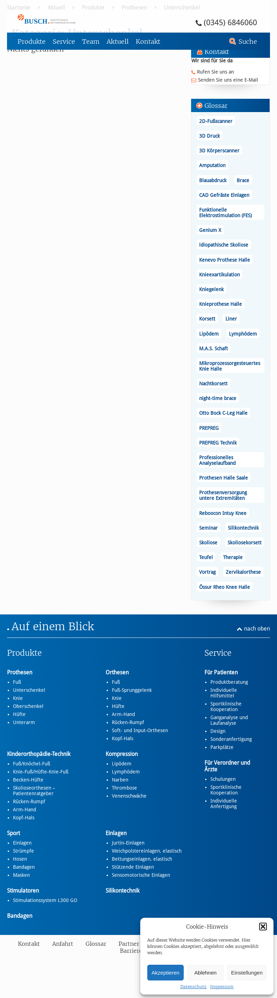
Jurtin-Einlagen (128, 843)
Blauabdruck (213, 180)
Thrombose (124, 788)
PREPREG (209, 428)
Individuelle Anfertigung (223, 803)
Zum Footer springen (26, 2)
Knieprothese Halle (220, 304)
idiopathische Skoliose (223, 245)
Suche (247, 41)
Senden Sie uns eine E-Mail (228, 80)
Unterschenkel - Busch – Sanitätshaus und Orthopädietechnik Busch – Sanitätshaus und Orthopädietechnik (66, 19)
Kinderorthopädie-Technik (38, 754)
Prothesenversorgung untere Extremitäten (223, 495)
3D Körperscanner (219, 150)
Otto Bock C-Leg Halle (223, 413)
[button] (262, 926)
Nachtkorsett (213, 383)
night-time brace (217, 398)
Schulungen (223, 779)
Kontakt (148, 41)
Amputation (212, 165)
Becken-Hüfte (28, 780)
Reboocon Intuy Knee (222, 513)
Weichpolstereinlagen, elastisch (147, 851)
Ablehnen (205, 973)
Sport (13, 833)
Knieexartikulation (219, 274)
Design (217, 731)
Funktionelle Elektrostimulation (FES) (225, 212)
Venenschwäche (129, 796)
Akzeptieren (165, 973)
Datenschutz (193, 986)
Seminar (208, 528)
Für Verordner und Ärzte (227, 766)
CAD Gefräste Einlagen (224, 195)
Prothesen (19, 672)
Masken (21, 875)
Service (64, 41)
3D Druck (209, 136)
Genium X (210, 230)
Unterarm (24, 722)
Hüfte (19, 714)
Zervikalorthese (243, 572)
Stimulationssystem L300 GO (45, 900)
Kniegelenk (211, 289)
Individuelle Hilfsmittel (223, 692)
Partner (129, 943)
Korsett (207, 319)
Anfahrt (62, 943)
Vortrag (207, 572)
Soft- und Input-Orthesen (140, 730)
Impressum (222, 986)
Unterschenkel (29, 690)
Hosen (20, 859)
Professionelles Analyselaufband (217, 460)
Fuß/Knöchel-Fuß (31, 763)
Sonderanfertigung (231, 739)
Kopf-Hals (122, 738)
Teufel (206, 557)
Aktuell (118, 41)
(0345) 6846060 (230, 22)
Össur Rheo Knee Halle (224, 587)
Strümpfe (23, 851)
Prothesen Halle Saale (223, 478)
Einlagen (22, 843)
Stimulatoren (23, 890)
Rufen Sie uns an (215, 72)
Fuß (17, 682)
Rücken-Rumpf (128, 722)
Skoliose (208, 542)
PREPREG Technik (218, 443)
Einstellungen (247, 973)
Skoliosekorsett (245, 542)
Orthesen (117, 672)
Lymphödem (243, 334)
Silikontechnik (243, 528)
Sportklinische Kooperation (226, 706)
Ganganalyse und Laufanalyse (229, 720)
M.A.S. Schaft (213, 348)
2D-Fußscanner (215, 121)
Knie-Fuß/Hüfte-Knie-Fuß (40, 772)
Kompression (122, 754)
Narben (120, 780)
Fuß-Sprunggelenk (132, 690)
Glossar (96, 943)
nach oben (257, 628)
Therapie (233, 557)
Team (91, 41)
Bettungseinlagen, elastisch (142, 859)
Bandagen (24, 867)
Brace (243, 180)
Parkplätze (222, 747)
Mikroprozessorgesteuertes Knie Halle (229, 366)
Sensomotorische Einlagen (141, 875)
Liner (231, 319)
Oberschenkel (28, 706)
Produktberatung (229, 682)
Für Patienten (221, 672)
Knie (18, 698)
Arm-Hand (123, 714)
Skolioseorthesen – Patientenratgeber (34, 790)
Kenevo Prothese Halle (224, 260)
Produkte (32, 41)
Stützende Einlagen (133, 867)
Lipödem (209, 334)
